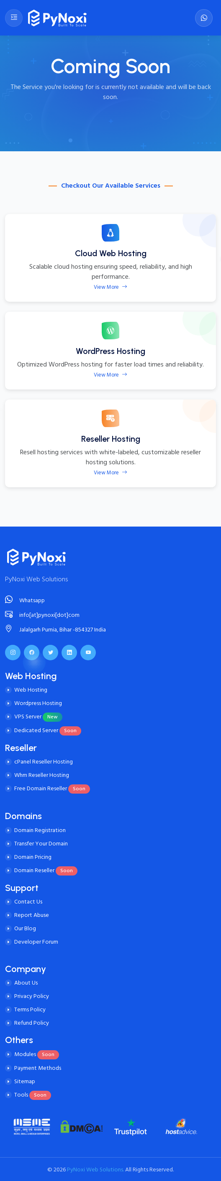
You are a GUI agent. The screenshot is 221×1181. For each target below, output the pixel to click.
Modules (36, 1054)
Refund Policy (31, 1023)
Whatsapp (25, 600)
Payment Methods (37, 1068)
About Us (26, 983)
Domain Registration (40, 830)
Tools (32, 1095)
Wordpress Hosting (38, 703)
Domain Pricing (32, 857)
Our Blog (25, 928)
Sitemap (24, 1081)
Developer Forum (36, 942)
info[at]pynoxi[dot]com (42, 615)
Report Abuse (31, 915)
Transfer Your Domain (41, 843)
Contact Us (28, 901)
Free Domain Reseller (52, 788)
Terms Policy (30, 1009)
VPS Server (38, 716)
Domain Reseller (45, 870)
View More (110, 287)
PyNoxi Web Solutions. (95, 1169)
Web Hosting (30, 690)
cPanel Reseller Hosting (43, 761)
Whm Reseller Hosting (41, 775)
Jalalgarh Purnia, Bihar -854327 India (55, 629)
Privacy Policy (31, 996)
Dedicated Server (47, 730)
